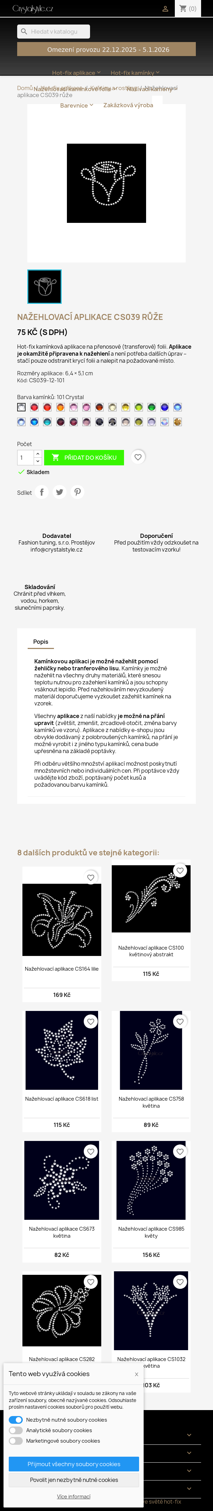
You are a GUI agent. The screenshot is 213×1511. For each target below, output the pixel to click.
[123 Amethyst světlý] (88, 424)
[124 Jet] (100, 424)
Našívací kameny (153, 89)
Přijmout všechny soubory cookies (74, 1464)
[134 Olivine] (140, 424)
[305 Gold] (179, 424)
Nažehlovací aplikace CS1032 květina (151, 1362)
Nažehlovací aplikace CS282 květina (62, 1362)
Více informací (73, 1496)
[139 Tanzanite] (153, 424)
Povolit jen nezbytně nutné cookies (74, 1480)
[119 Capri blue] (35, 424)
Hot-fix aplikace (77, 72)
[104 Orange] (62, 409)
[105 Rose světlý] (75, 409)
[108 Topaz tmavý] (100, 409)
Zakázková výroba (128, 105)
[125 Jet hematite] (113, 424)
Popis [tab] (40, 641)
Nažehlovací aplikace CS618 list (61, 1098)
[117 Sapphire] (179, 409)
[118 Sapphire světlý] (22, 424)
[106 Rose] (88, 409)
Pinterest (77, 492)
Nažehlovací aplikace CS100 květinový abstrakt (151, 951)
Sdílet (42, 492)
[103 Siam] (48, 409)
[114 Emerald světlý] (153, 409)
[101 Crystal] (22, 409)
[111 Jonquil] (113, 409)
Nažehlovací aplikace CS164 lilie (62, 968)
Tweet (60, 492)
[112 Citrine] (127, 409)
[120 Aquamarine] (48, 424)
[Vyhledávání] (53, 32)
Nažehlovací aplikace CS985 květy (151, 1232)
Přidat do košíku (84, 457)
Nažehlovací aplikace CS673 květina (62, 1232)
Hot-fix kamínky (136, 72)
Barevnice (77, 105)
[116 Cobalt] (166, 409)
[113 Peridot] (140, 409)
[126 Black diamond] (127, 424)
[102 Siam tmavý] (35, 409)
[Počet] (25, 457)
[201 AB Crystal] (166, 424)
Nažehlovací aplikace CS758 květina (151, 1102)
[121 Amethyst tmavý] (62, 424)
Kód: (22, 380)
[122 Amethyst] (75, 424)
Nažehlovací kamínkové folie (76, 89)
